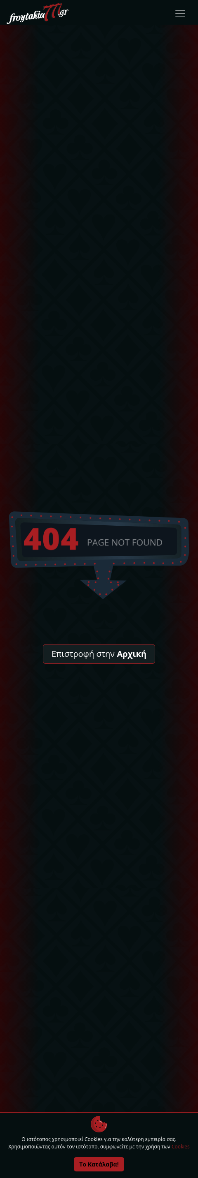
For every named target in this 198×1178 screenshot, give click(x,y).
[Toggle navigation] (180, 13)
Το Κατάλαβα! (98, 1164)
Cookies (181, 1146)
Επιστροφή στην (99, 653)
